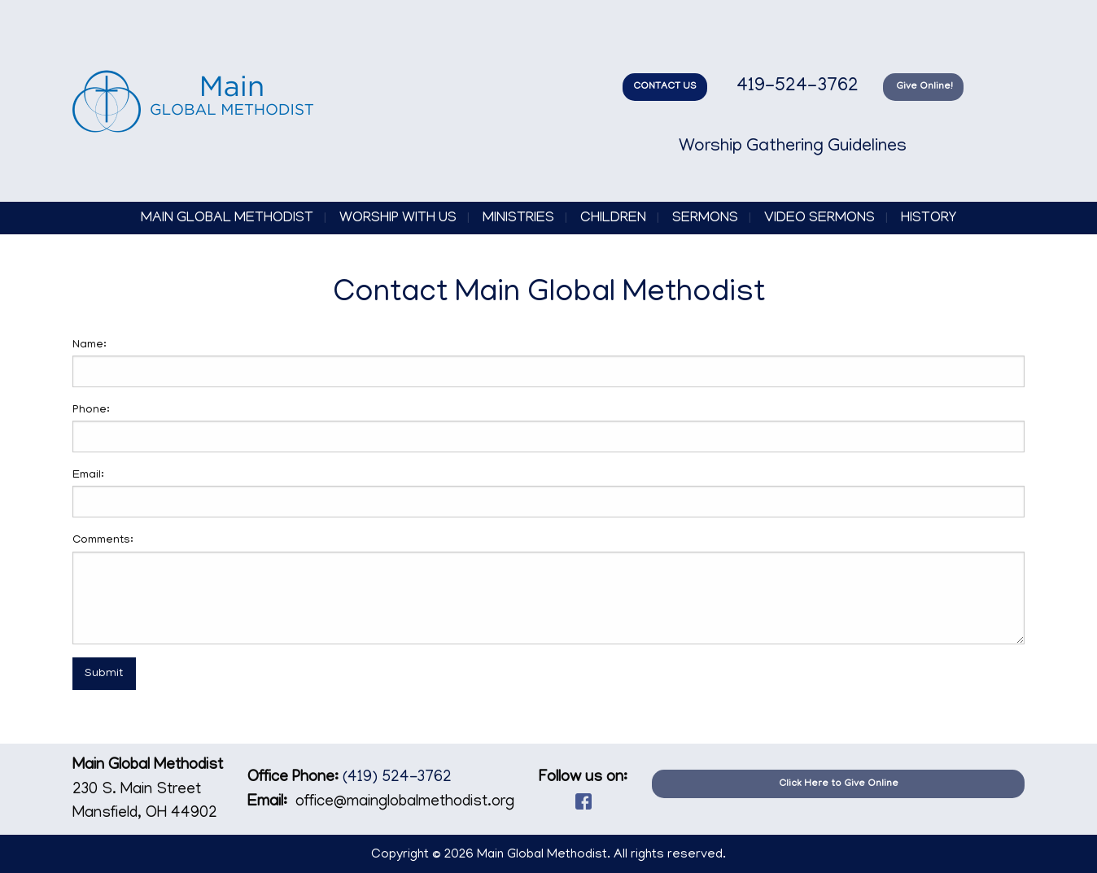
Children (613, 218)
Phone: (91, 410)
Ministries (518, 218)
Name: (89, 345)
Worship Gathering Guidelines (793, 147)
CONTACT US (665, 86)
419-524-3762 (795, 86)
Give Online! (923, 86)
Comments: (102, 541)
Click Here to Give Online (838, 784)
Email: (88, 475)
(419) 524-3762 (397, 778)
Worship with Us (398, 218)
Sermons (705, 218)
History (928, 218)
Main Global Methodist (227, 218)
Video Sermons (819, 218)
